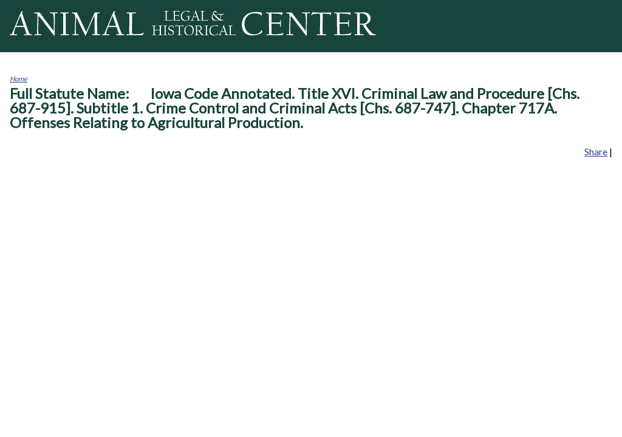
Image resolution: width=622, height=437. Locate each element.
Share (595, 151)
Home (18, 79)
